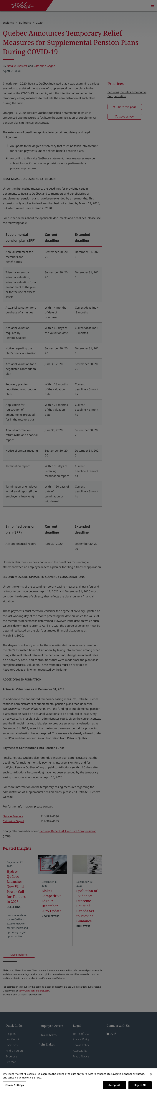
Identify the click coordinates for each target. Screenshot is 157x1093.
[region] (78, 1080)
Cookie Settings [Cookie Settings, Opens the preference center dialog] (14, 1085)
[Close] (151, 1074)
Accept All (114, 1085)
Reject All (140, 1085)
